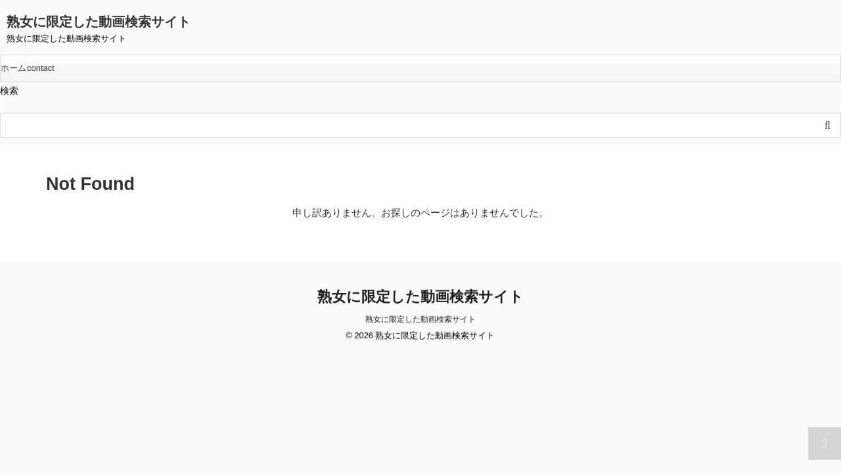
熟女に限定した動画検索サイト (99, 21)
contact (41, 68)
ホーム (13, 68)
